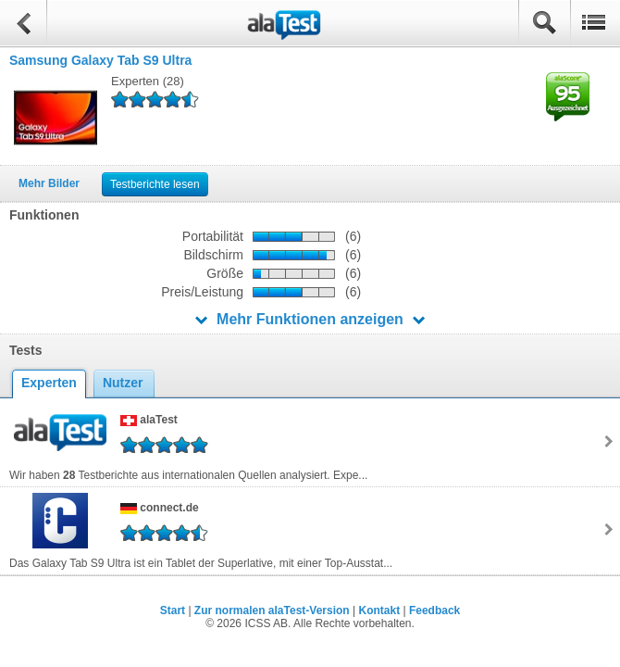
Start (172, 610)
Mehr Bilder (49, 183)
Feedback (434, 610)
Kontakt (379, 610)
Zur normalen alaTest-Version (272, 610)
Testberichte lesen (155, 184)
